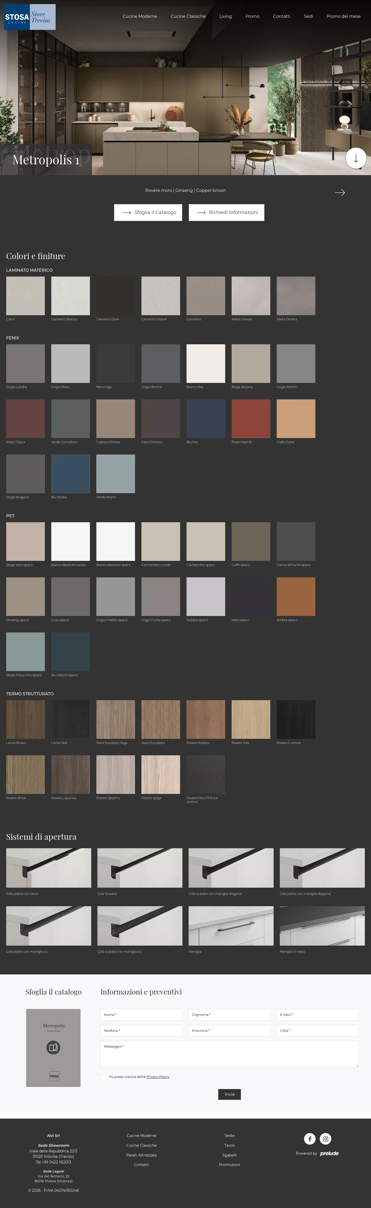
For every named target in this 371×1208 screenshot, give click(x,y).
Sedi (308, 16)
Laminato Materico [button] (29, 270)
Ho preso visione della (139, 1077)
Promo (252, 16)
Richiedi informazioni (226, 212)
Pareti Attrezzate (141, 1155)
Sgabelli (229, 1155)
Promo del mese (344, 16)
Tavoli (229, 1145)
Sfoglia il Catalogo (148, 212)
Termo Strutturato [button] (30, 693)
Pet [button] (10, 515)
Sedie (229, 1136)
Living (226, 16)
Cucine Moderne (140, 16)
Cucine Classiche (188, 16)
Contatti (281, 16)
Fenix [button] (12, 338)
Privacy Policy (157, 1077)
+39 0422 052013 (56, 1162)
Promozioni (229, 1165)
